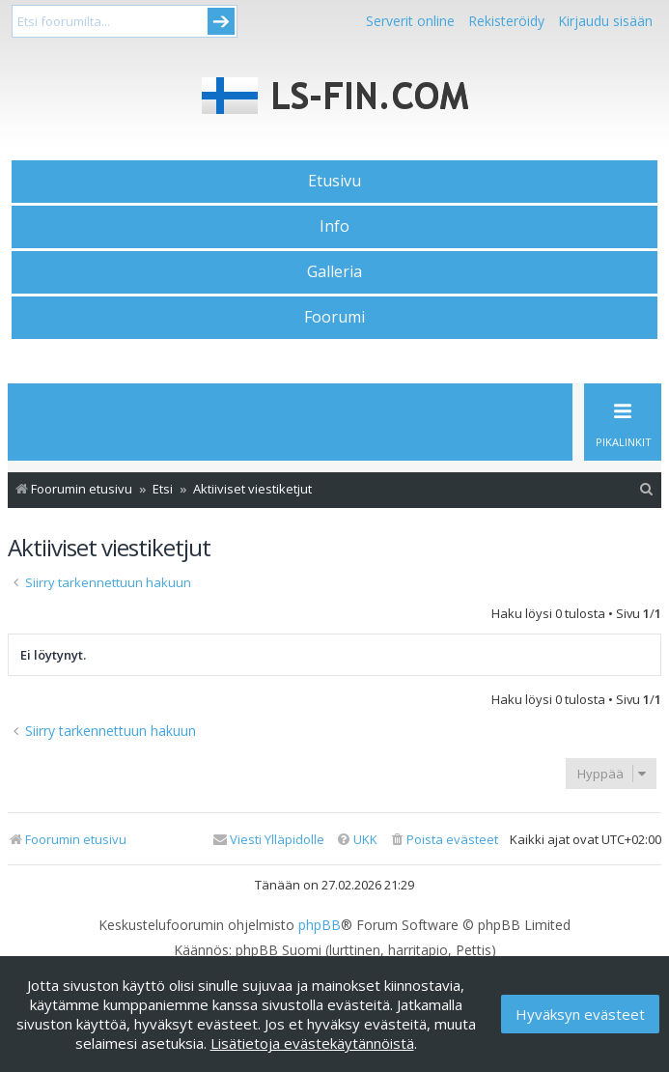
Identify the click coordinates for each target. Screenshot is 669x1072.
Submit (221, 21)
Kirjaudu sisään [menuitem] (605, 21)
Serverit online (410, 21)
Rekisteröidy (506, 21)
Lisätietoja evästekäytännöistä (312, 1043)
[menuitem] (646, 489)
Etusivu (334, 180)
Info (334, 226)
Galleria (334, 271)
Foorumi (334, 316)
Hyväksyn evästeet (580, 1014)
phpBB (319, 925)
